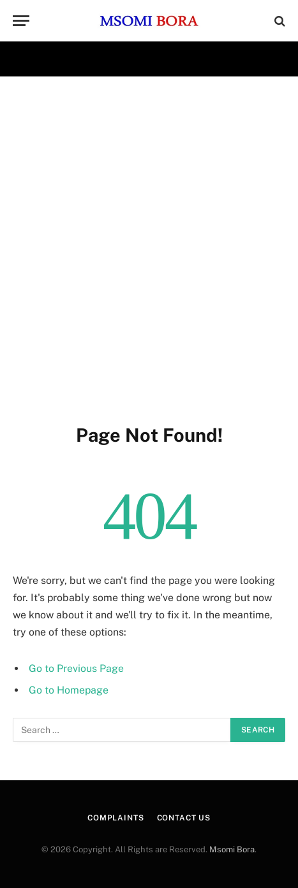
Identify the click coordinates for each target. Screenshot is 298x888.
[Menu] (21, 20)
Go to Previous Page (76, 668)
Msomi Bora (232, 849)
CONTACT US (184, 817)
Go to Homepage (68, 690)
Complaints (115, 817)
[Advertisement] (149, 248)
